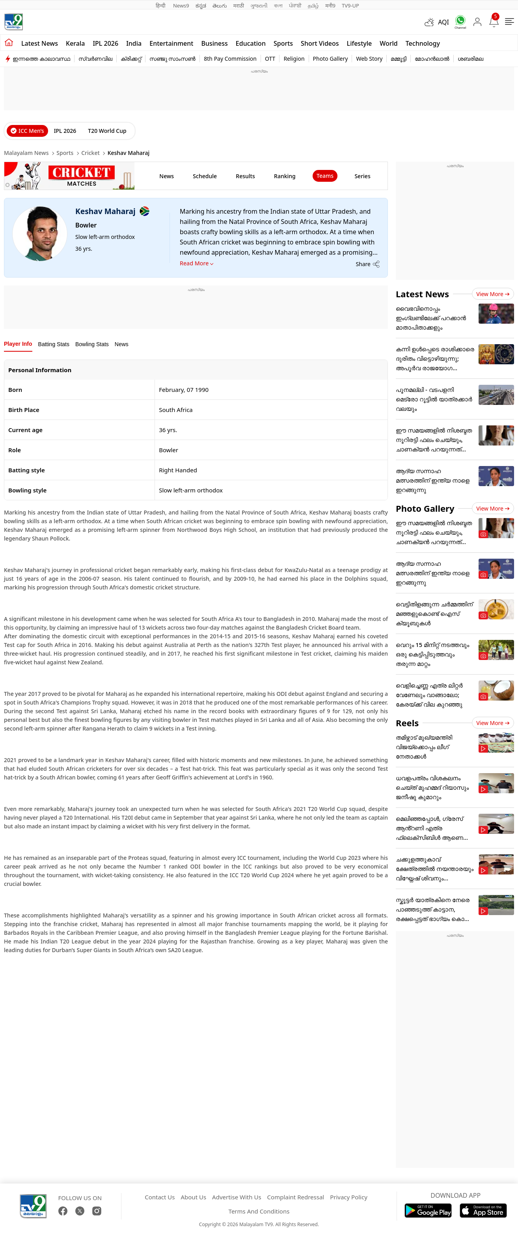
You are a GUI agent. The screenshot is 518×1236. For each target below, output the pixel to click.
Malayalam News (26, 153)
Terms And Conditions (259, 1211)
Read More (194, 263)
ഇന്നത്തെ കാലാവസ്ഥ (41, 58)
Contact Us (160, 1197)
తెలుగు (219, 5)
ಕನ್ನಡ (201, 5)
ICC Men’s (31, 130)
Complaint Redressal (295, 1197)
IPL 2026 (105, 43)
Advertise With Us (236, 1197)
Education (251, 43)
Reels (407, 723)
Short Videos (320, 43)
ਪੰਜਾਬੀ (295, 5)
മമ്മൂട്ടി (398, 58)
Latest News (422, 294)
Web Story (369, 58)
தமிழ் (313, 5)
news (166, 176)
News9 (181, 5)
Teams (325, 175)
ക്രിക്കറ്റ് (131, 58)
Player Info (18, 344)
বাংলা (278, 5)
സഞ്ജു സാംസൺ (172, 58)
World (389, 43)
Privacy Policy (348, 1197)
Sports (283, 43)
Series (362, 176)
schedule (205, 176)
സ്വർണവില (95, 58)
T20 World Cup (107, 130)
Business (214, 43)
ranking (285, 176)
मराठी (238, 5)
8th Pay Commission (230, 58)
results (245, 176)
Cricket (90, 153)
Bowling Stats (92, 344)
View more (493, 294)
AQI (443, 22)
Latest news (39, 43)
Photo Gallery (330, 58)
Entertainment (171, 43)
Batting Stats (53, 344)
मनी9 (330, 5)
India (134, 43)
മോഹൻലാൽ (432, 58)
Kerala (75, 43)
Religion (293, 58)
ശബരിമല (470, 58)
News (122, 344)
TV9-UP (350, 5)
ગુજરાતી (259, 5)
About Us (193, 1197)
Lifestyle (359, 43)
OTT (270, 58)
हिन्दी (161, 5)
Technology (423, 43)
